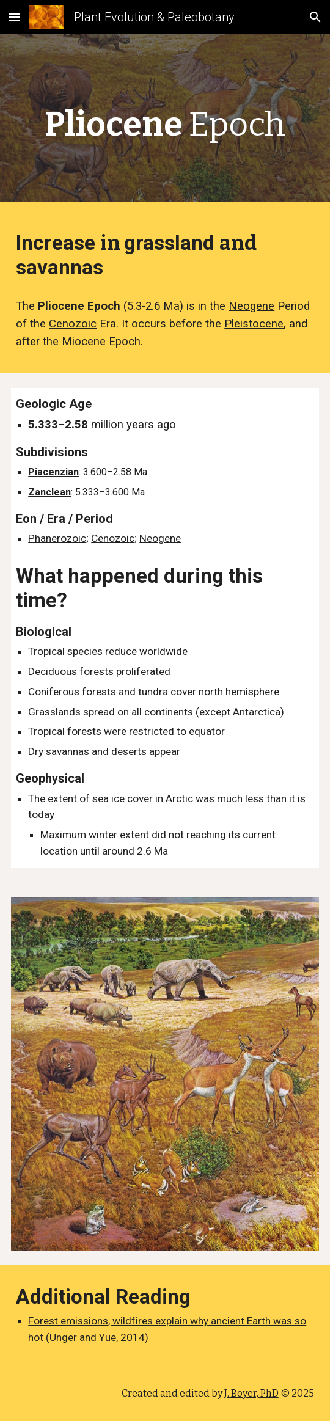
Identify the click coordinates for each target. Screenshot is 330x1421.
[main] (165, 121)
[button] (14, 17)
